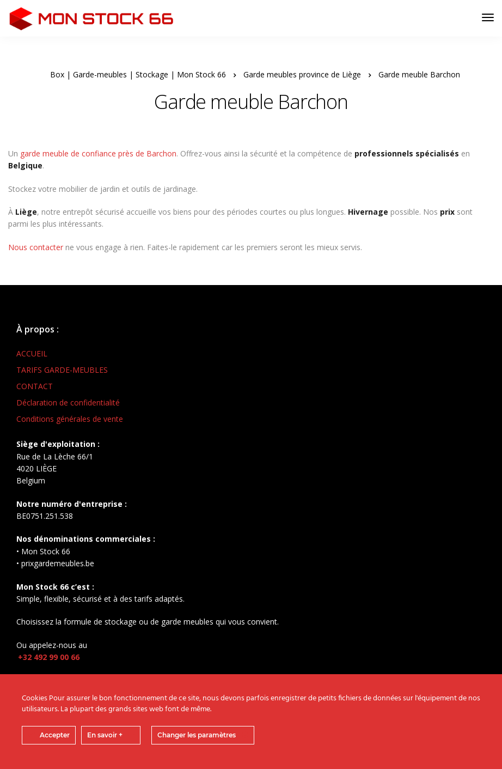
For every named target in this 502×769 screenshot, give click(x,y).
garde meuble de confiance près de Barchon (98, 153)
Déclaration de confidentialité (68, 402)
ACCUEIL (31, 353)
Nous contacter (35, 247)
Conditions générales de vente (69, 419)
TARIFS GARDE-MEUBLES (62, 370)
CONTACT (34, 386)
